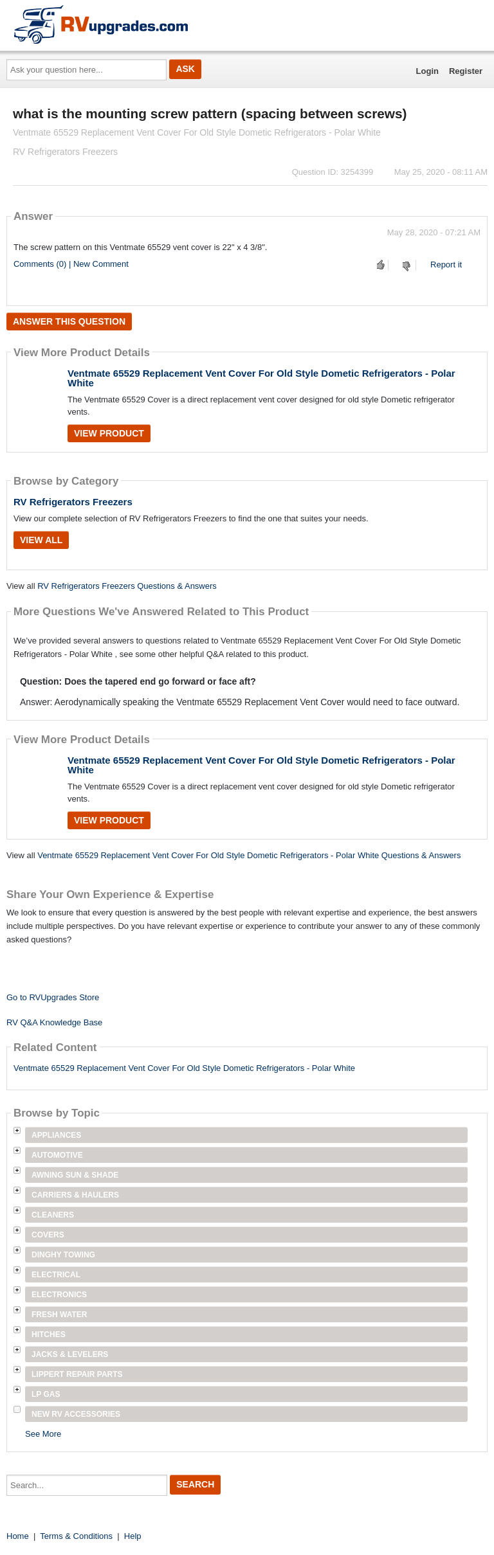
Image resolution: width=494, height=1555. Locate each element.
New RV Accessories (76, 1414)
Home (17, 1536)
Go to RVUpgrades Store (52, 997)
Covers (48, 1234)
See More (43, 1434)
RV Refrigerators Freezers (73, 501)
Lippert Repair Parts (77, 1374)
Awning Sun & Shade (75, 1175)
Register (465, 71)
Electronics (59, 1294)
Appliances (56, 1135)
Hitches (49, 1334)
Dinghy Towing (63, 1254)
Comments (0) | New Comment (71, 264)
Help (133, 1536)
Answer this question (69, 321)
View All (41, 540)
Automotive (57, 1155)
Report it (446, 264)
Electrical (56, 1274)
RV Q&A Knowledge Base (54, 1022)
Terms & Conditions (76, 1536)
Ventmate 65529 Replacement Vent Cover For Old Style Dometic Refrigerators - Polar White (261, 378)
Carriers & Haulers (75, 1195)
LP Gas (46, 1394)
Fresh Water (59, 1314)
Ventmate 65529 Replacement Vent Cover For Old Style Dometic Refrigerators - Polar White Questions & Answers (249, 855)
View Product (109, 433)
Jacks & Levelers (70, 1354)
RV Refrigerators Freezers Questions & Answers (127, 586)
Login (427, 71)
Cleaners (53, 1214)
